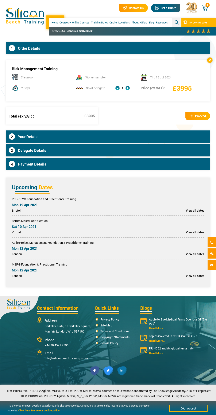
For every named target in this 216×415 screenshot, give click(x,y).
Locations (124, 22)
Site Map (106, 325)
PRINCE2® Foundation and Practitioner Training (44, 199)
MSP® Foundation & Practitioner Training (39, 264)
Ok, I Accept (188, 408)
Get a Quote (165, 8)
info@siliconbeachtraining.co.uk (66, 358)
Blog (151, 22)
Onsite (113, 22)
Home (54, 22)
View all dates (195, 210)
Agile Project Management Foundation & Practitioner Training (53, 243)
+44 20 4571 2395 (195, 22)
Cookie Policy (109, 343)
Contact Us (133, 8)
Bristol (16, 210)
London (17, 254)
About (135, 22)
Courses (65, 22)
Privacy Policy (109, 319)
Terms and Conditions (114, 331)
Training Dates (99, 22)
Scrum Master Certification (30, 221)
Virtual (16, 232)
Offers (143, 22)
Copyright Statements (115, 337)
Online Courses (80, 22)
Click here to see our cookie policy (39, 410)
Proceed (198, 116)
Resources (162, 22)
